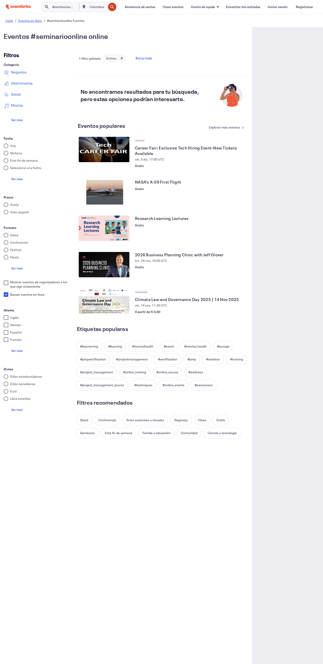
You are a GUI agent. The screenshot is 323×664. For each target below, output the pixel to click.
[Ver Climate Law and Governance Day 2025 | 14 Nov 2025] (104, 301)
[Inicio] (18, 6)
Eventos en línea (30, 20)
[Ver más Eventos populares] (225, 128)
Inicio (9, 20)
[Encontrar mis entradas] (243, 7)
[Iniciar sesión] (277, 7)
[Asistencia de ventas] (140, 7)
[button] (204, 7)
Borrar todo (144, 58)
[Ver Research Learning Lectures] (104, 228)
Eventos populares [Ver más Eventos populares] (101, 125)
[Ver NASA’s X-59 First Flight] (104, 192)
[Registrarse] (304, 7)
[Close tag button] (122, 58)
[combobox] (97, 7)
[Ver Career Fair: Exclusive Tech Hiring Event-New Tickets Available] (104, 149)
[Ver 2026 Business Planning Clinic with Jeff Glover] (104, 264)
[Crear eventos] (173, 7)
